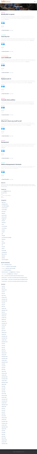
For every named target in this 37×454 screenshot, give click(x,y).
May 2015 (3, 293)
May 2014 (3, 304)
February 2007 (4, 417)
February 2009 (4, 373)
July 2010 (3, 343)
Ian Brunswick (4, 281)
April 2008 (3, 391)
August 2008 (4, 384)
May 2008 (3, 389)
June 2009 (3, 365)
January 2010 (4, 354)
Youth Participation (4, 119)
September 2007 (5, 404)
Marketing (3, 239)
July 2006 (3, 430)
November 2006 (4, 423)
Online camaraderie (7, 270)
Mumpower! (5, 142)
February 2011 (4, 332)
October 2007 (4, 402)
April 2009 (3, 369)
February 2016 (4, 289)
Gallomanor (4, 222)
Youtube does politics (8, 100)
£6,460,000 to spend (7, 14)
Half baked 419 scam (8, 264)
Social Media (4, 250)
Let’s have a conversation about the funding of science (14, 275)
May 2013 (3, 312)
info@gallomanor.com (7, 191)
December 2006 (4, 421)
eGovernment (4, 215)
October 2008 (4, 380)
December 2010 (4, 336)
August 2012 (4, 319)
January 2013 (4, 315)
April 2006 (3, 436)
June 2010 (3, 345)
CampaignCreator (5, 204)
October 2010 (4, 339)
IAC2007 (3, 231)
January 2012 (4, 321)
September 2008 (5, 382)
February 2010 (4, 352)
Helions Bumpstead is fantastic (11, 164)
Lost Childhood (6, 57)
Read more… (7, 19)
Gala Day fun (5, 36)
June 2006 (3, 432)
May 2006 (3, 434)
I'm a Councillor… (5, 226)
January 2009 (4, 375)
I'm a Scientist (4, 228)
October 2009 (4, 360)
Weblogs (3, 257)
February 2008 (4, 395)
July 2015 (3, 291)
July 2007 (3, 408)
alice (2, 275)
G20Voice (3, 220)
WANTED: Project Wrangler (11, 266)
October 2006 (4, 425)
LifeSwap (3, 235)
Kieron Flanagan (4, 279)
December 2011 (4, 323)
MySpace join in (6, 79)
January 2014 (4, 308)
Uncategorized (4, 252)
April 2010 (3, 349)
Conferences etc (4, 207)
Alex (2, 264)
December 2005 (4, 443)
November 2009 (4, 358)
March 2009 (4, 371)
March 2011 (4, 330)
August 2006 (4, 428)
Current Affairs (4, 209)
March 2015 (4, 295)
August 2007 (4, 406)
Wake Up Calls (4, 254)
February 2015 (4, 297)
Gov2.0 (3, 224)
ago (11, 30)
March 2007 (4, 415)
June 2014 (3, 302)
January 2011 (4, 334)
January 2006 (4, 441)
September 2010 (4, 341)
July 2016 (3, 286)
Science (3, 248)
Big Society (3, 202)
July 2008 (3, 386)
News (3, 241)
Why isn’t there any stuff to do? (11, 121)
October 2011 (4, 325)
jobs (2, 233)
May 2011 (3, 328)
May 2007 (3, 412)
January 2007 (4, 419)
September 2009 (5, 362)
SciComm (3, 246)
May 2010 (3, 347)
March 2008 (4, 393)
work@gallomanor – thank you (12, 273)
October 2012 (4, 317)
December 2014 (4, 299)
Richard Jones (4, 277)
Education (3, 213)
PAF (2, 244)
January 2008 (4, 397)
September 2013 (4, 310)
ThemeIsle (22, 451)
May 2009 (3, 367)
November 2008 (4, 378)
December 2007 (4, 399)
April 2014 (3, 306)
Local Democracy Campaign (6, 237)
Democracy (3, 12)
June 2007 (3, 410)
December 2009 (4, 356)
